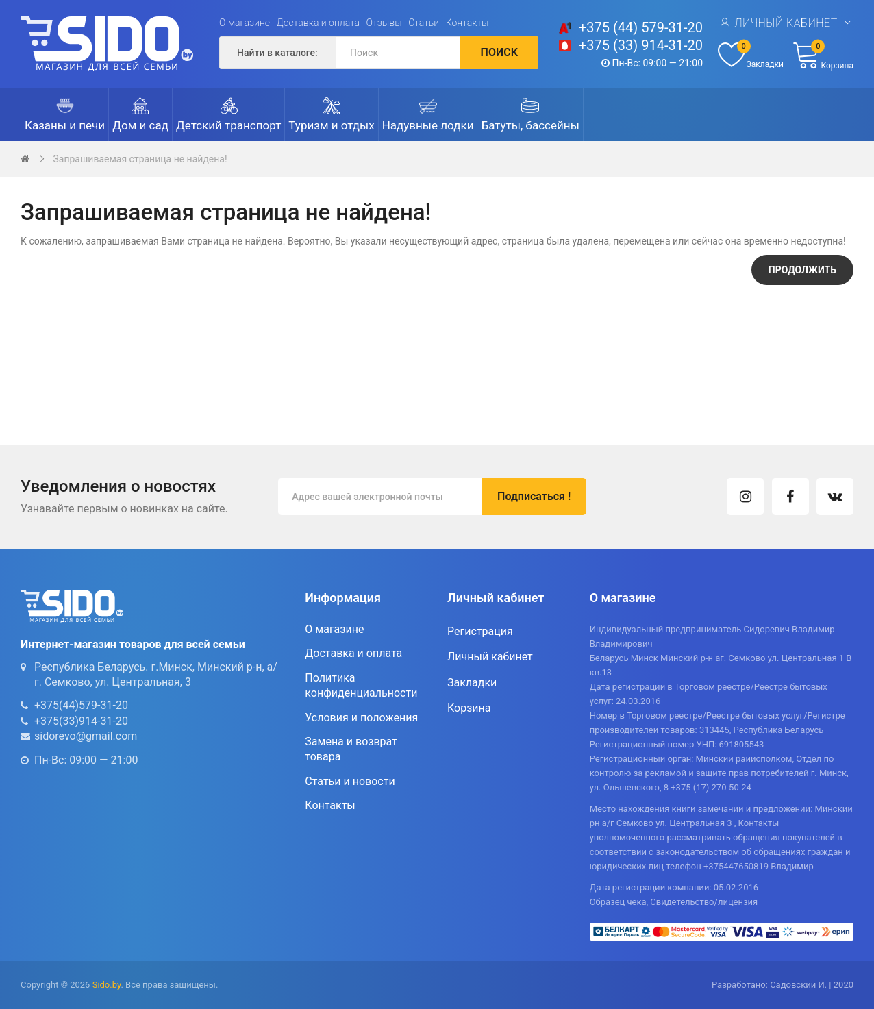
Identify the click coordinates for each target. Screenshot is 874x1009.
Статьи (423, 22)
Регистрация (480, 631)
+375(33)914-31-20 (81, 720)
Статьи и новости (350, 781)
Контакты (467, 22)
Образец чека (618, 902)
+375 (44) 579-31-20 (641, 27)
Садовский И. (798, 985)
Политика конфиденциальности (361, 685)
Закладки (472, 682)
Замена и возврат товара (351, 749)
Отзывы (384, 22)
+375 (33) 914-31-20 (641, 45)
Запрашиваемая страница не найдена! (140, 158)
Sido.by (106, 985)
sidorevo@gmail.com (85, 736)
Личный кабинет (785, 22)
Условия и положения (361, 717)
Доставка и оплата (318, 22)
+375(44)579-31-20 (81, 705)
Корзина (468, 707)
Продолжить (802, 269)
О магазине (244, 22)
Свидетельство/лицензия (704, 902)
